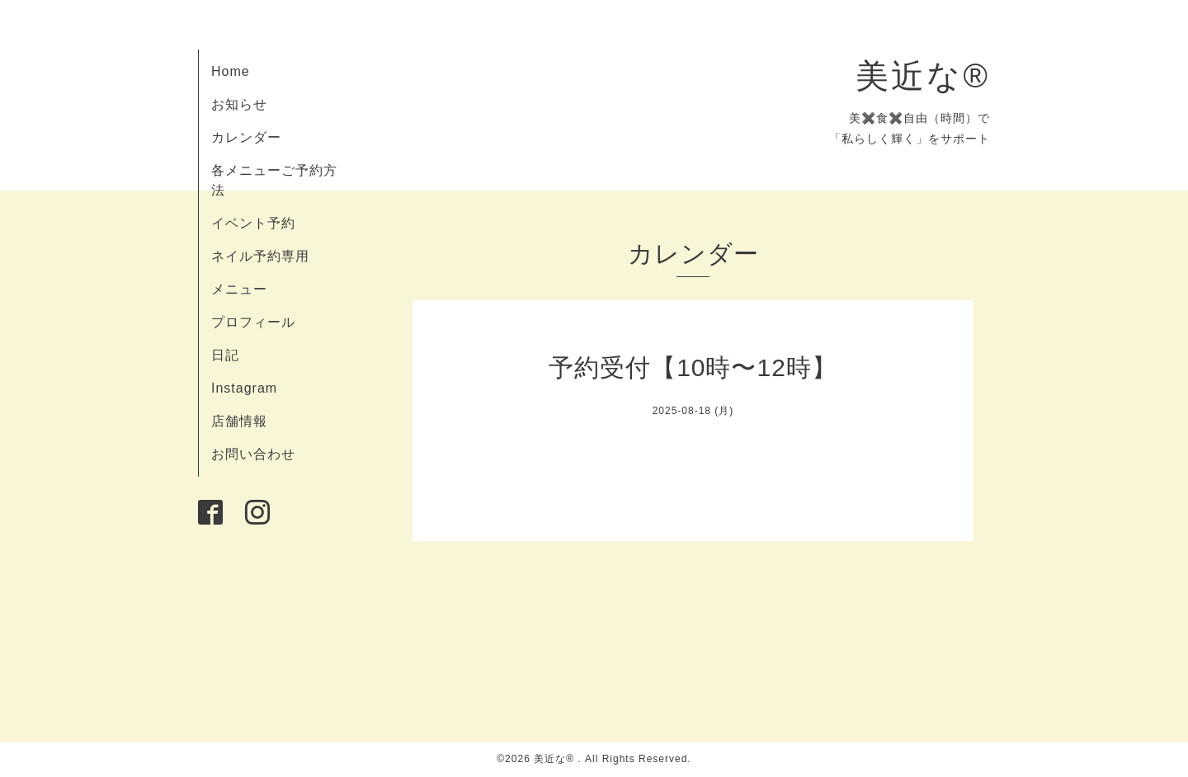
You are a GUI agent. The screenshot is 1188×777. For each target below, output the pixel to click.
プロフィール (253, 322)
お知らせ (239, 104)
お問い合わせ (253, 454)
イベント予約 (253, 223)
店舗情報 (239, 421)
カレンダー (246, 137)
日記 (225, 355)
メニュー (239, 289)
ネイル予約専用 (260, 256)
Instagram (244, 388)
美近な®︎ (923, 76)
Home (230, 71)
